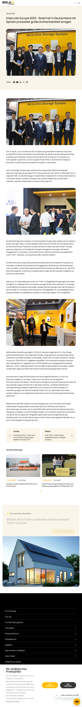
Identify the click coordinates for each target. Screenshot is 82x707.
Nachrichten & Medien (15, 650)
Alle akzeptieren (50, 685)
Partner (15, 633)
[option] (23, 470)
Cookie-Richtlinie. (13, 701)
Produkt (8, 633)
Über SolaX (10, 656)
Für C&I (8, 616)
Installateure (10, 639)
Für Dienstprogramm (14, 622)
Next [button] (76, 473)
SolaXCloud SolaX (13, 661)
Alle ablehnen (68, 685)
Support (8, 645)
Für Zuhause (10, 611)
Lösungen (9, 628)
